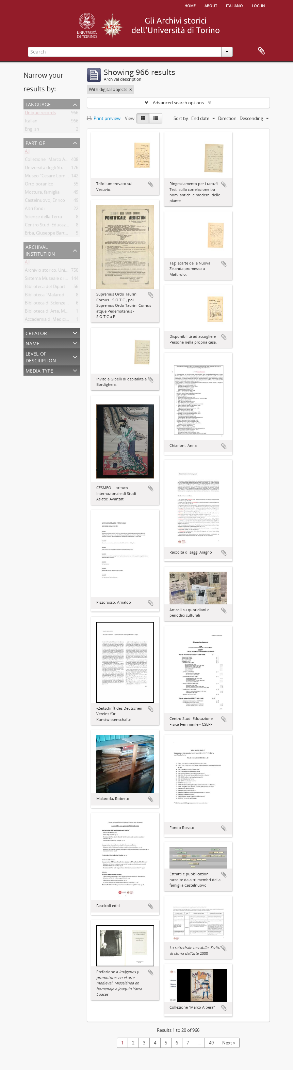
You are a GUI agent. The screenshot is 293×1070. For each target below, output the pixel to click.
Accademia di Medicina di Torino (57, 320)
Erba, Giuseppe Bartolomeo (52, 234)
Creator (36, 332)
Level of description (41, 356)
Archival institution (40, 250)
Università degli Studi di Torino (55, 169)
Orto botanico (39, 185)
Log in (258, 5)
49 (211, 1043)
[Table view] (155, 118)
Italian (31, 122)
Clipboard (261, 51)
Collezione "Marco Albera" (51, 160)
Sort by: (181, 118)
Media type (39, 370)
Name (32, 342)
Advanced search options (178, 103)
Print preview (103, 118)
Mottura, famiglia (42, 193)
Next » (228, 1043)
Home (190, 5)
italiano (234, 5)
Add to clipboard (150, 184)
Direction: (228, 118)
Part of (35, 142)
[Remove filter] (130, 89)
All (27, 152)
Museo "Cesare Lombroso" (52, 177)
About (211, 5)
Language (38, 103)
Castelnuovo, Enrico (45, 201)
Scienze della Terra (43, 218)
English (32, 130)
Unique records (40, 114)
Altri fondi (35, 210)
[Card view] (142, 118)
